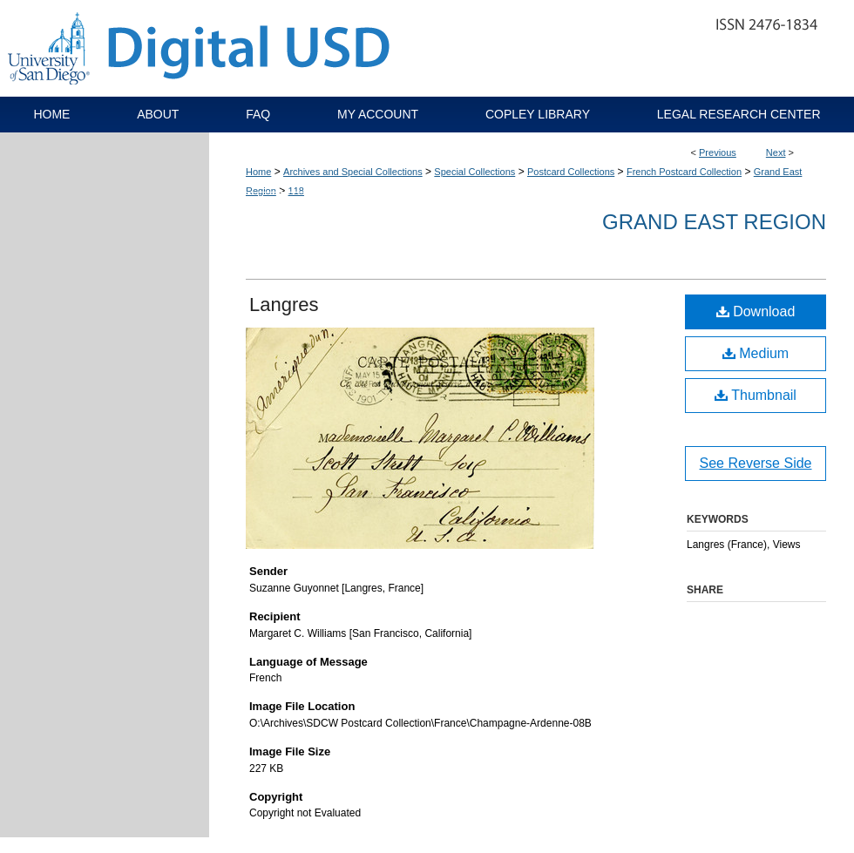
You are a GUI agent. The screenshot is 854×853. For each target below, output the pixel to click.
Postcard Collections (570, 171)
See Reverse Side (756, 463)
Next (776, 152)
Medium (755, 353)
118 (296, 191)
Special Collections (474, 171)
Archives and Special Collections (353, 171)
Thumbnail (755, 395)
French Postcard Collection (684, 171)
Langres (284, 304)
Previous (717, 152)
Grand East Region (714, 222)
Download (756, 311)
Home (258, 171)
